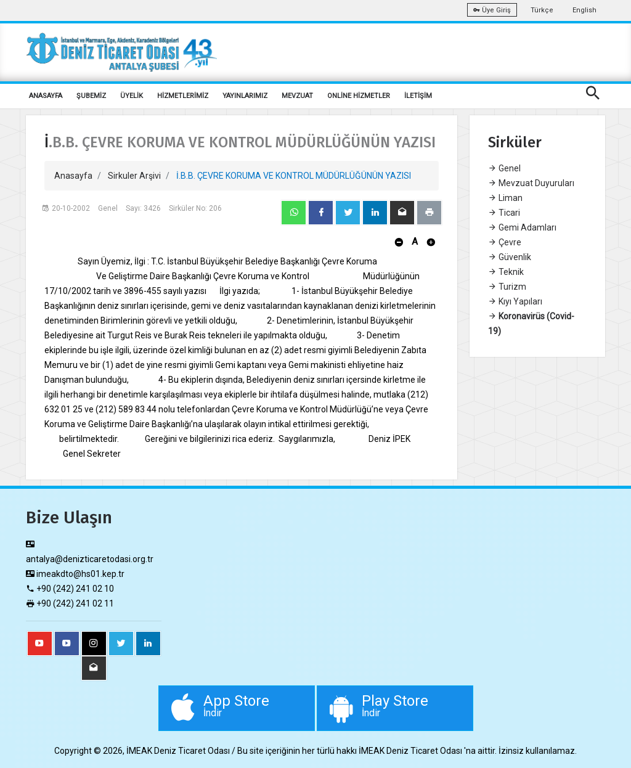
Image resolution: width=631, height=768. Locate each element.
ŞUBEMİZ (91, 96)
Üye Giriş (492, 10)
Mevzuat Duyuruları (531, 183)
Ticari (504, 213)
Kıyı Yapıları (515, 301)
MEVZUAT (297, 96)
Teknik (506, 272)
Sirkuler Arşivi (134, 176)
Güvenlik (509, 257)
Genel (504, 168)
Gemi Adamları (522, 227)
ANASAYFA (45, 96)
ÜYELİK (131, 96)
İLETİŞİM (418, 96)
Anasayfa (73, 176)
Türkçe (542, 10)
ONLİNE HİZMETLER (358, 96)
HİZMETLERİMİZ (182, 96)
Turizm (507, 287)
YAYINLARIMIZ (244, 96)
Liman (505, 198)
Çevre (504, 242)
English (584, 10)
